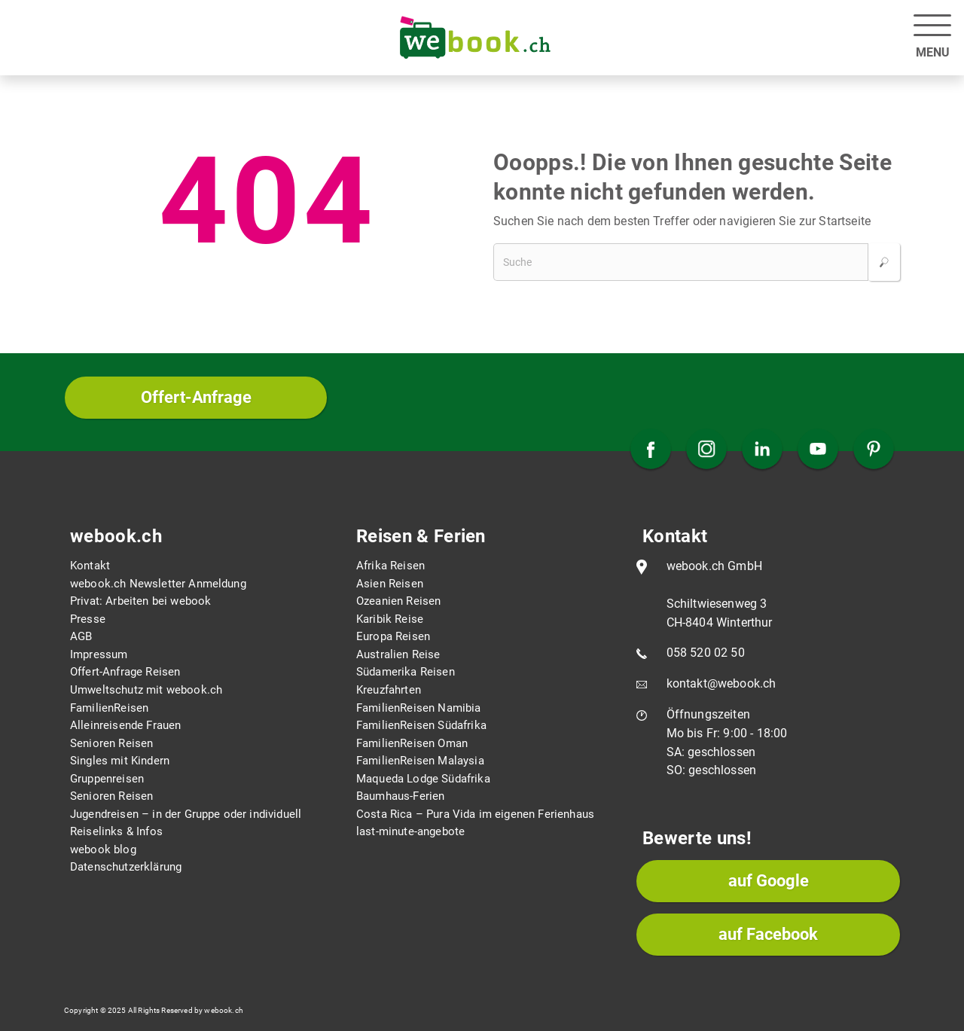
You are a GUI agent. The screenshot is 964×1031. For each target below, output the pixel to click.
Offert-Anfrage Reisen (125, 672)
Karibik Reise (389, 619)
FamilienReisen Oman (412, 743)
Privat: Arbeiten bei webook (140, 601)
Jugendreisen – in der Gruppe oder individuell (185, 814)
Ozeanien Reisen (398, 601)
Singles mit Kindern (119, 760)
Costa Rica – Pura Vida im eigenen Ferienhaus (475, 814)
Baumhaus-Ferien (400, 796)
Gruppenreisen (107, 778)
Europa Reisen (393, 636)
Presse (87, 619)
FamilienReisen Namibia (418, 708)
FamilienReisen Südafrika (421, 725)
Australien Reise (398, 654)
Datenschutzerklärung (126, 867)
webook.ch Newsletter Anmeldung (158, 583)
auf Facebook (768, 934)
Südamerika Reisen (405, 672)
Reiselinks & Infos (116, 831)
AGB (81, 636)
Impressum (98, 654)
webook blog (103, 849)
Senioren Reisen (111, 743)
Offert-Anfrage (196, 397)
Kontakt (90, 565)
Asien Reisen (389, 583)
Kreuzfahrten (388, 690)
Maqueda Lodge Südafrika (423, 778)
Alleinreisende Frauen (125, 725)
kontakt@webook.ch (721, 683)
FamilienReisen (109, 708)
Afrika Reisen (390, 565)
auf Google (768, 880)
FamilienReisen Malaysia (420, 760)
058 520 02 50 (706, 652)
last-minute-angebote (410, 831)
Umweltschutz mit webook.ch (146, 690)
